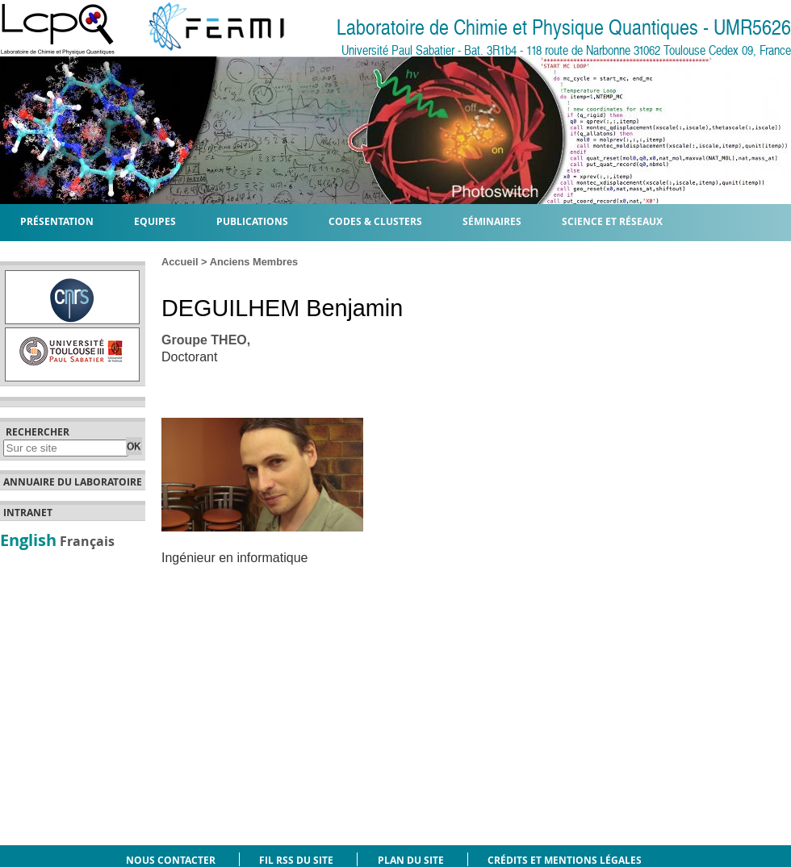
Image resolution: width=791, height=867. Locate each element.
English (28, 539)
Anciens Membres (254, 262)
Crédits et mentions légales (565, 860)
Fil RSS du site (296, 860)
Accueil (180, 262)
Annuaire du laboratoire (72, 482)
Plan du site (411, 860)
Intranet (27, 513)
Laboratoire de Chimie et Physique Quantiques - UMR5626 (564, 28)
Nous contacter (171, 860)
